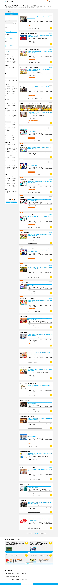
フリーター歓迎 (8, 94)
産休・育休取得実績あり (15, 186)
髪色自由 (8, 157)
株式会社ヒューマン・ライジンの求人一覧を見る (34, 140)
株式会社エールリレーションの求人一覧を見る (34, 512)
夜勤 (13, 139)
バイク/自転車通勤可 (9, 168)
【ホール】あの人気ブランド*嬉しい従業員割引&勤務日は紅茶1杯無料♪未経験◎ (39, 470)
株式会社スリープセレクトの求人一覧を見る (33, 28)
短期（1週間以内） (15, 56)
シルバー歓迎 (8, 91)
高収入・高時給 (8, 81)
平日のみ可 (14, 124)
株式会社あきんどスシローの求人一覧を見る (33, 327)
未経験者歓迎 (8, 86)
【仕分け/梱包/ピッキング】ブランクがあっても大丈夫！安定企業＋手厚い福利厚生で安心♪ (39, 370)
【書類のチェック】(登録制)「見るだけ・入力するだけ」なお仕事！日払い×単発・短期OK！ (39, 131)
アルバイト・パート (8, 101)
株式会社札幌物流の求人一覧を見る (32, 243)
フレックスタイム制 (15, 128)
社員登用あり (15, 183)
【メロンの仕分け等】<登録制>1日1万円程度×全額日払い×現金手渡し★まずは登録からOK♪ (39, 235)
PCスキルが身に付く (9, 170)
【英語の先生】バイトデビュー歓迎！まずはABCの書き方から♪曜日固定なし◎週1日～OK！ (39, 454)
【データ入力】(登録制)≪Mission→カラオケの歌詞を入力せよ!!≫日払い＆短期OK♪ (39, 217)
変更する (11, 31)
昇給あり (14, 180)
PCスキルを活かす (15, 192)
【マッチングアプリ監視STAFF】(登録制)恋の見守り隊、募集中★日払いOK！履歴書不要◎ (39, 165)
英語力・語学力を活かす (8, 192)
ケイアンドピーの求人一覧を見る (32, 395)
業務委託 (14, 105)
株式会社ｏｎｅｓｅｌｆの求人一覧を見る (33, 277)
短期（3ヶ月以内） (15, 59)
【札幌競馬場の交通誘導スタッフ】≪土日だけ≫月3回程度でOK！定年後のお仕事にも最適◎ (39, 148)
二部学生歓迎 (15, 88)
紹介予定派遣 (8, 105)
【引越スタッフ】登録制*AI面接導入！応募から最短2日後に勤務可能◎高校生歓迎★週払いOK (39, 52)
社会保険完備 (8, 183)
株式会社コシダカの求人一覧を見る (32, 362)
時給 (47, 10)
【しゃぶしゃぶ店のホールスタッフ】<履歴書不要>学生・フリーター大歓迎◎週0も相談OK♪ (39, 403)
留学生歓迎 (14, 91)
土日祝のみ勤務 (8, 125)
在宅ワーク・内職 (15, 113)
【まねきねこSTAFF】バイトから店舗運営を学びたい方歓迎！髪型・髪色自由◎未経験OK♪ (39, 353)
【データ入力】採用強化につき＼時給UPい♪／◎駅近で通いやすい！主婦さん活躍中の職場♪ (39, 487)
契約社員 (8, 103)
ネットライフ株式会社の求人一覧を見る (33, 293)
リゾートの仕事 (8, 116)
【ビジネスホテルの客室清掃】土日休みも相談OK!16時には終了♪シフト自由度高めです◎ (39, 386)
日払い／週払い (15, 81)
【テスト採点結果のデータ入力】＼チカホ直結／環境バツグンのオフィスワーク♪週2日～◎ (39, 113)
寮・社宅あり (8, 180)
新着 (45, 10)
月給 (52, 10)
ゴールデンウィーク (8, 68)
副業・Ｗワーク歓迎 (15, 94)
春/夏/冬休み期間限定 (15, 62)
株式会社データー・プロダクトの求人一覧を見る (34, 495)
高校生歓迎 (14, 86)
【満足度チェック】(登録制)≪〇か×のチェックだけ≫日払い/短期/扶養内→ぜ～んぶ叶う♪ (39, 182)
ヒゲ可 (14, 160)
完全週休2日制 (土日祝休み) (9, 130)
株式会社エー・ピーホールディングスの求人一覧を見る (35, 428)
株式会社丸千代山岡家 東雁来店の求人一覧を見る (34, 528)
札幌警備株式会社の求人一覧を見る (32, 157)
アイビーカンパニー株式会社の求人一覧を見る (34, 479)
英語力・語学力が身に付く (15, 168)
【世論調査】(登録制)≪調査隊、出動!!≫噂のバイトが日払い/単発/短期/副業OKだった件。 (39, 301)
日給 (50, 10)
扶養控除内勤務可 (8, 111)
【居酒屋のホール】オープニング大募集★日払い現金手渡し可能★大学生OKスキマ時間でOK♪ (39, 36)
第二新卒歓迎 (8, 95)
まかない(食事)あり (9, 176)
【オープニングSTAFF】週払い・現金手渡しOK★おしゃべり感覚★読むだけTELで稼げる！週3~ (39, 268)
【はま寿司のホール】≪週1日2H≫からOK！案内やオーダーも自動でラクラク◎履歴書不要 (39, 335)
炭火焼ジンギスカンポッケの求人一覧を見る (33, 411)
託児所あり (8, 185)
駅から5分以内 (9, 165)
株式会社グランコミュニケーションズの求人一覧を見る (35, 98)
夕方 (13, 137)
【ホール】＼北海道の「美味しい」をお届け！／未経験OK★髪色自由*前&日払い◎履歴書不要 (39, 419)
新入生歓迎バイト (15, 68)
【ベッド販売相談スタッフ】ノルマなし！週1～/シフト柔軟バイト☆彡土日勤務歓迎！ (39, 17)
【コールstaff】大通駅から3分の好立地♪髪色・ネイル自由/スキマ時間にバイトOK (39, 285)
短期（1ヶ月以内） (9, 59)
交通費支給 (8, 178)
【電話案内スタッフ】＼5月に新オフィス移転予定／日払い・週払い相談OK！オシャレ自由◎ (39, 503)
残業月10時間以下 (15, 116)
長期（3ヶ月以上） (9, 62)
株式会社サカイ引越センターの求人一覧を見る (34, 62)
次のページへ (43, 533)
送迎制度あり (15, 178)
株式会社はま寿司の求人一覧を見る (32, 446)
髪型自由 (14, 157)
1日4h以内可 (15, 110)
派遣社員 (14, 103)
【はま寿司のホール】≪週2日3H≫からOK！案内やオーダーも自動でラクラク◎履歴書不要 (39, 436)
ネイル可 (8, 160)
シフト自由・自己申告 (8, 128)
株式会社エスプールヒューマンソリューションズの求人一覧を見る (36, 123)
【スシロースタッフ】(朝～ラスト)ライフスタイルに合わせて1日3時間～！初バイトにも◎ (39, 319)
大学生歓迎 (8, 88)
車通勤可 (14, 165)
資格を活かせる (15, 194)
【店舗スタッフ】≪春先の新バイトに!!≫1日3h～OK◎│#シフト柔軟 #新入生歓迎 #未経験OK (39, 520)
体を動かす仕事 (8, 113)
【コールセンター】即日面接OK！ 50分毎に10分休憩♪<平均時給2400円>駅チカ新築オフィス (39, 87)
